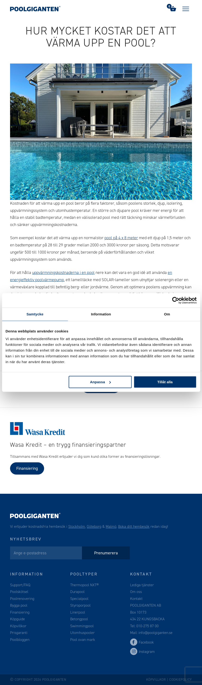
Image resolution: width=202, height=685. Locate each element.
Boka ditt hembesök (134, 526)
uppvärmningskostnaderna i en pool (63, 272)
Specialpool (79, 598)
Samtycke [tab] (34, 314)
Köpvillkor (18, 625)
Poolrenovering (22, 598)
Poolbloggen (19, 639)
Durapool (77, 591)
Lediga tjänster (142, 584)
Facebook (142, 642)
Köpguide (17, 618)
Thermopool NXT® (84, 584)
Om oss (136, 591)
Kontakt (136, 598)
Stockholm (76, 526)
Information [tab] (101, 314)
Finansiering (27, 468)
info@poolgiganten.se (155, 632)
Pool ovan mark (82, 639)
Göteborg (94, 526)
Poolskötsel (19, 591)
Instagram (142, 651)
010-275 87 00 (147, 625)
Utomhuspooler (82, 632)
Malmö (111, 526)
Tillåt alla (165, 382)
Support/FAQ (20, 584)
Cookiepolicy (180, 679)
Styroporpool (80, 605)
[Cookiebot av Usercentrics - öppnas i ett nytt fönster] (175, 300)
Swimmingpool (82, 625)
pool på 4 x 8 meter (121, 238)
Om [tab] (167, 314)
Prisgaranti (19, 632)
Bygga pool (18, 605)
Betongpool (79, 618)
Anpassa (100, 382)
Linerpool (77, 612)
